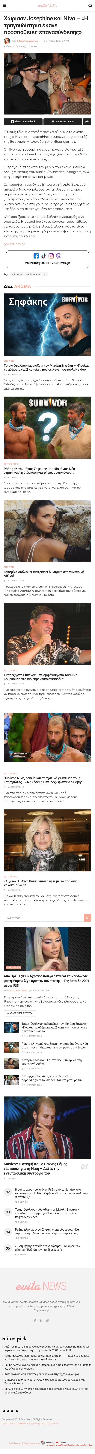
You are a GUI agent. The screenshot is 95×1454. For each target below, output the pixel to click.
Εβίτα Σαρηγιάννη (27, 41)
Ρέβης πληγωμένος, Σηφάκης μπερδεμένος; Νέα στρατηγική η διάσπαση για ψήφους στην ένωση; (39, 471)
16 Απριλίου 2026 (39, 991)
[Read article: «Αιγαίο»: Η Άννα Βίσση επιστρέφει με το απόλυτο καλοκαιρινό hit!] (47, 841)
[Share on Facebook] (23, 122)
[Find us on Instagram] (47, 1322)
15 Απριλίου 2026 (32, 1070)
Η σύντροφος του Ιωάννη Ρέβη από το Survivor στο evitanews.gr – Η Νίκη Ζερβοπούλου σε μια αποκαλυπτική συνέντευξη (53, 1194)
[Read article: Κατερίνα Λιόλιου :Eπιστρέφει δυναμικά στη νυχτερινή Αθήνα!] (47, 531)
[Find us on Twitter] (41, 1322)
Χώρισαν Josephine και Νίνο (29, 275)
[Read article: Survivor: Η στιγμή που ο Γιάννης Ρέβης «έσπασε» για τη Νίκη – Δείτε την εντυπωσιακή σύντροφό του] (47, 1129)
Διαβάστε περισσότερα (21, 1013)
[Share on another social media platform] (87, 122)
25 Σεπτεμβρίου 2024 (56, 41)
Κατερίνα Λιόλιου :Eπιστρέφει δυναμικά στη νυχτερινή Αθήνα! (44, 574)
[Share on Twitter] (62, 122)
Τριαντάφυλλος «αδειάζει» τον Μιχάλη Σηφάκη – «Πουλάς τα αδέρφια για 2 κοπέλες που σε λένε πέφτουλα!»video (46, 368)
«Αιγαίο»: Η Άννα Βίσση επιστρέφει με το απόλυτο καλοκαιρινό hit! (40, 884)
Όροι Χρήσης (8, 1424)
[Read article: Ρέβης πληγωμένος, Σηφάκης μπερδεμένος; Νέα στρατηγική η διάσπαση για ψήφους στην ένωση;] (47, 428)
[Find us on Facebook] (35, 1322)
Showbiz (9, 362)
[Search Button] (90, 5)
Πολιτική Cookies (49, 1424)
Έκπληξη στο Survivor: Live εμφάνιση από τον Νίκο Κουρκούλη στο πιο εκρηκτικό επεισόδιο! (40, 677)
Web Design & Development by (51, 1444)
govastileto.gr (14, 244)
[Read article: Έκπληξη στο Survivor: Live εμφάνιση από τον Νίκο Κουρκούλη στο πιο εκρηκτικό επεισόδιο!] (47, 635)
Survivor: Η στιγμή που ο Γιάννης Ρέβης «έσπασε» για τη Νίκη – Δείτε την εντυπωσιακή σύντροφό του (35, 1170)
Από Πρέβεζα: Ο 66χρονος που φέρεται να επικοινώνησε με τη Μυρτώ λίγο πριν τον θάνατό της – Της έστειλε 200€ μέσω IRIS (46, 981)
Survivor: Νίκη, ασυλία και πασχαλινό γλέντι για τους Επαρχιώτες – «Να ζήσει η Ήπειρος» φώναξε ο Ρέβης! (43, 781)
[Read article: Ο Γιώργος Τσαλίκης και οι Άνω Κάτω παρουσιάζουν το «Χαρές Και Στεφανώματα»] (11, 1081)
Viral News (13, 968)
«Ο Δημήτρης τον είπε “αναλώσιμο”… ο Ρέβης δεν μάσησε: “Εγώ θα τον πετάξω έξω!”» (47, 1249)
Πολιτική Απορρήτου (28, 1424)
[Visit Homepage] (47, 5)
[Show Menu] (4, 5)
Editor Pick (11, 465)
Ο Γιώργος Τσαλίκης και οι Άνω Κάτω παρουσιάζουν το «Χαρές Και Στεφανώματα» (52, 1079)
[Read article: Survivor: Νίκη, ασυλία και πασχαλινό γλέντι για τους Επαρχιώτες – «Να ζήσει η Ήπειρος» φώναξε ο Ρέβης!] (47, 738)
